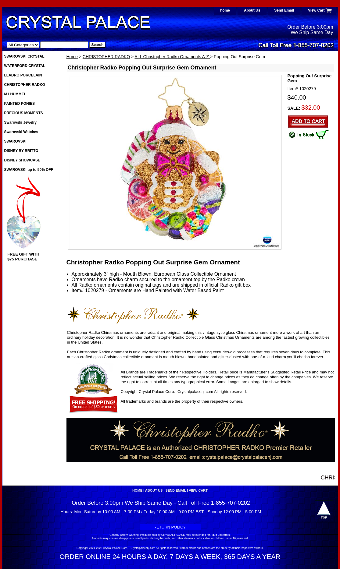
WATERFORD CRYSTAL (24, 66)
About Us (252, 10)
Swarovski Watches (21, 132)
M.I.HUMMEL (15, 94)
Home (72, 56)
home (225, 10)
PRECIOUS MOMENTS (23, 113)
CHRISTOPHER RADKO (106, 56)
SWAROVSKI (15, 141)
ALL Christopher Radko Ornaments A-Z (172, 56)
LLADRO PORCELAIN (23, 75)
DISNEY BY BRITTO (21, 151)
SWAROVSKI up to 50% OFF (28, 170)
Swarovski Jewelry (20, 122)
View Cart (316, 10)
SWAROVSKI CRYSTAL (24, 56)
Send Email (284, 10)
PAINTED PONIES (19, 103)
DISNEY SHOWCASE (22, 160)
